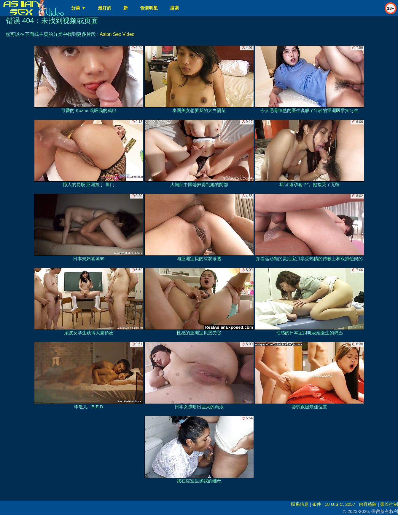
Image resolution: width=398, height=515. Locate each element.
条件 (316, 504)
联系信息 (300, 504)
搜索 (174, 7)
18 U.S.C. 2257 (340, 504)
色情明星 (149, 7)
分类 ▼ (78, 7)
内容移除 (368, 504)
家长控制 (389, 504)
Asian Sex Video (117, 34)
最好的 (104, 7)
